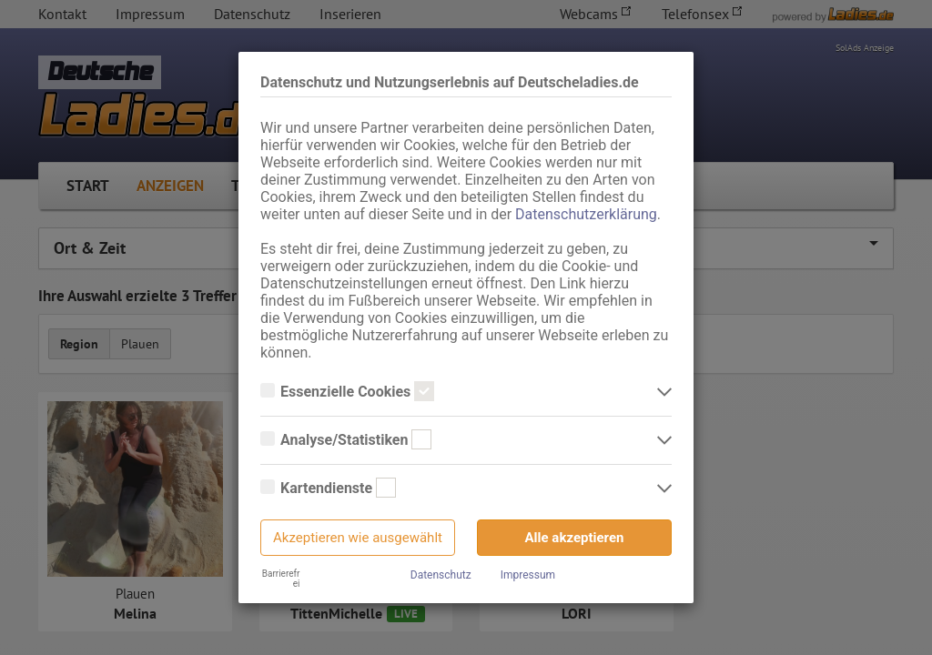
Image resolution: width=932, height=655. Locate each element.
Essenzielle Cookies (347, 392)
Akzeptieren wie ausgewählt (357, 537)
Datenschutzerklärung (586, 214)
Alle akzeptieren (574, 537)
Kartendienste (328, 488)
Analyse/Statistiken (345, 440)
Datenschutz (440, 575)
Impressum (528, 575)
